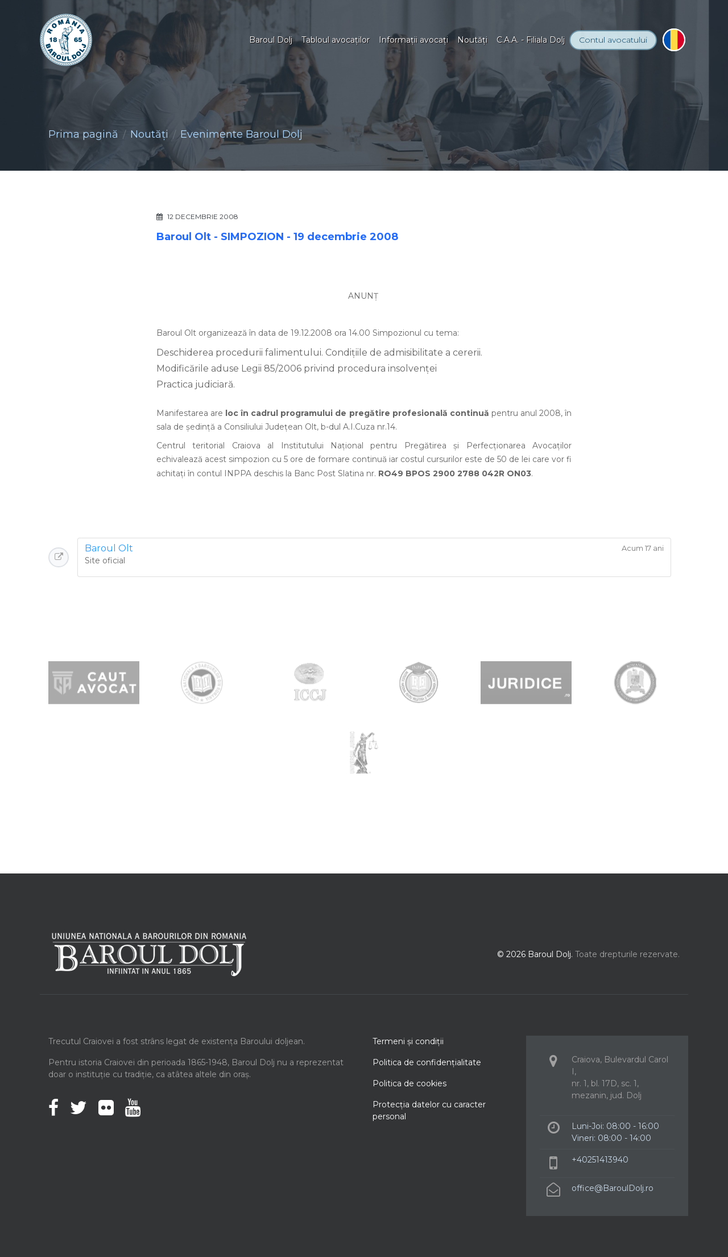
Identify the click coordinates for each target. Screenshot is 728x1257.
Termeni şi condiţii (408, 1041)
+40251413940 (600, 1160)
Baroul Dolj (270, 40)
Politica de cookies (409, 1083)
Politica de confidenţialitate (427, 1062)
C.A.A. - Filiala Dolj (531, 40)
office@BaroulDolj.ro (612, 1188)
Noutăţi (472, 40)
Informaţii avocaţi (413, 40)
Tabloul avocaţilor (335, 40)
